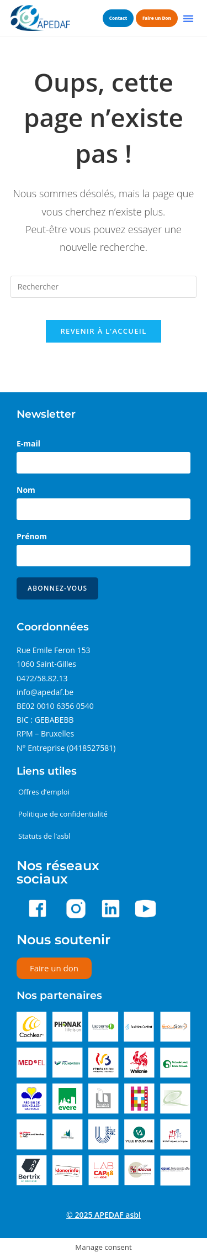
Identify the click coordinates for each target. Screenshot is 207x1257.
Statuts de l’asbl (44, 836)
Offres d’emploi (44, 792)
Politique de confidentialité (63, 814)
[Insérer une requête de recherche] (103, 287)
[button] (188, 18)
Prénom (32, 536)
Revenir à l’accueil (103, 331)
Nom (26, 490)
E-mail (28, 443)
